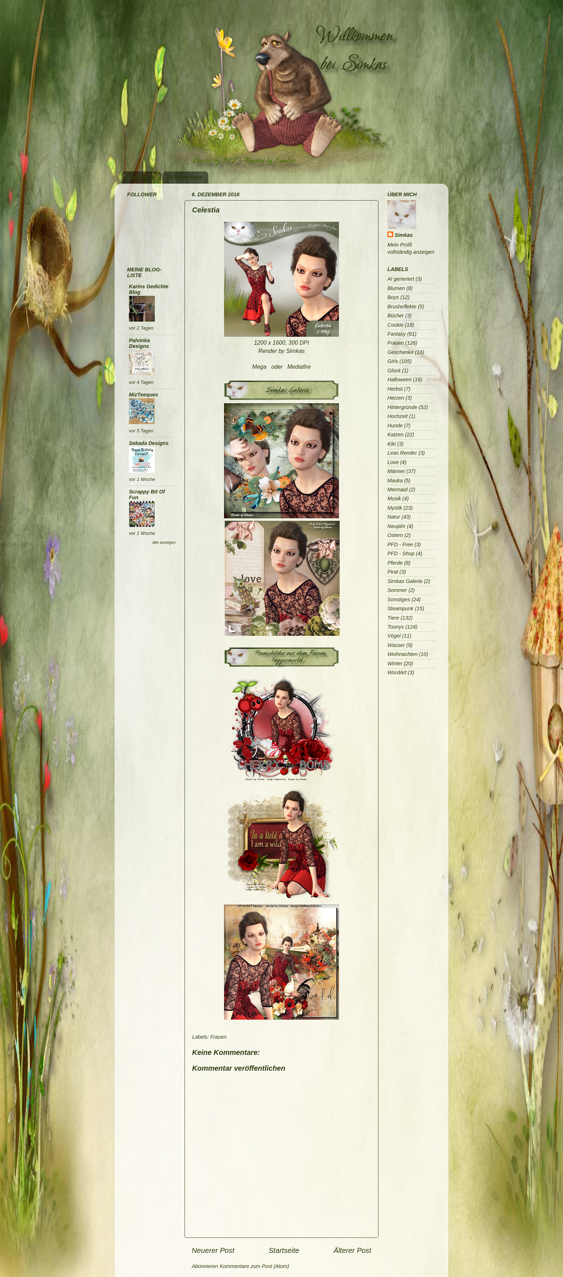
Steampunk (400, 608)
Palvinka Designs (139, 343)
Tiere (393, 618)
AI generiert (400, 279)
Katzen (395, 434)
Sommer (397, 590)
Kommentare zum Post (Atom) (254, 1266)
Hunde (395, 425)
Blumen (396, 288)
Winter (394, 663)
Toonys (395, 627)
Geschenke (400, 352)
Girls (392, 361)
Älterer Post (352, 1250)
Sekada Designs (148, 443)
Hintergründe (402, 407)
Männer (396, 471)
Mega (259, 367)
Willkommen (185, 177)
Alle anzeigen (164, 542)
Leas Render (402, 453)
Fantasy (396, 334)
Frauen (218, 1037)
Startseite (142, 177)
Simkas (404, 235)
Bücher (395, 315)
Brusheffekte (402, 306)
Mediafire (299, 367)
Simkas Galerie (405, 581)
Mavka (395, 480)
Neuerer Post (213, 1250)
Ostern (395, 535)
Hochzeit (397, 416)
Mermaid (397, 489)
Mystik (394, 508)
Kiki (391, 444)
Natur (393, 517)
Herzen (395, 398)
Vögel (394, 636)
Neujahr (396, 526)
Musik (394, 498)
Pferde (395, 563)
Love (393, 462)
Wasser (396, 645)
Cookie (395, 325)
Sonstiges (398, 599)
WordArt (396, 672)
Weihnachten (402, 654)
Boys (393, 297)
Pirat (392, 572)
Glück (394, 370)
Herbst (395, 389)
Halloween (399, 379)
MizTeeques (143, 395)
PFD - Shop (400, 553)
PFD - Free (400, 544)
